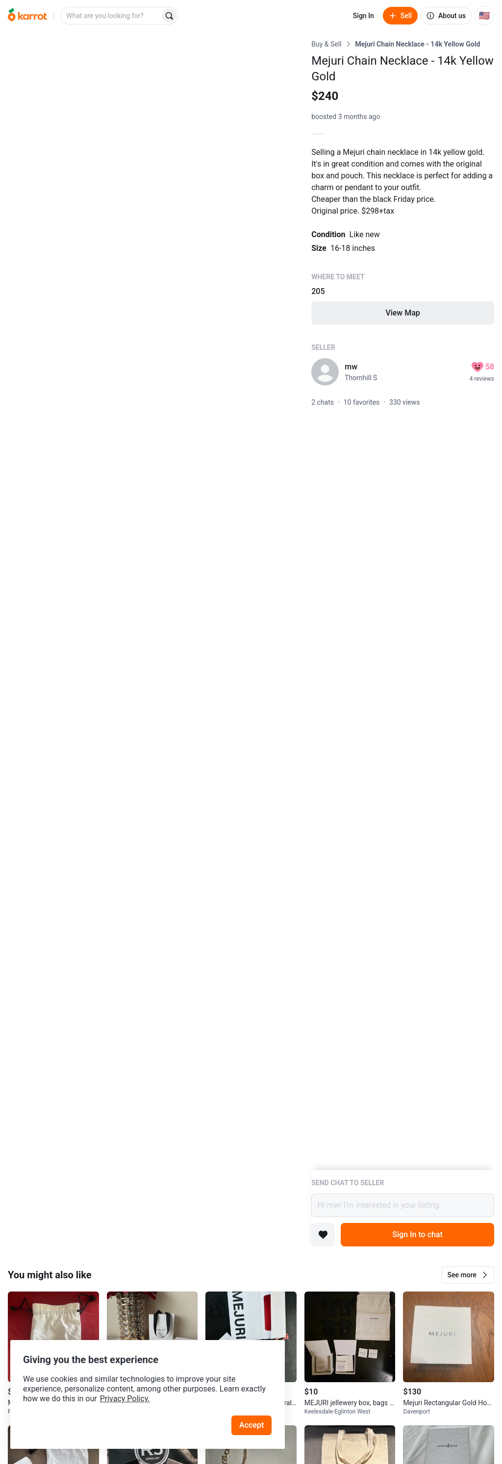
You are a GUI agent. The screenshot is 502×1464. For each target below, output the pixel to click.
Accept (254, 1414)
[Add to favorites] (323, 1234)
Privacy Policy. (133, 1388)
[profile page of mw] (325, 372)
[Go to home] (27, 15)
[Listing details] (402, 604)
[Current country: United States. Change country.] (484, 15)
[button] (468, 1275)
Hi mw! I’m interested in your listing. (402, 1205)
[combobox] (111, 15)
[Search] (169, 16)
